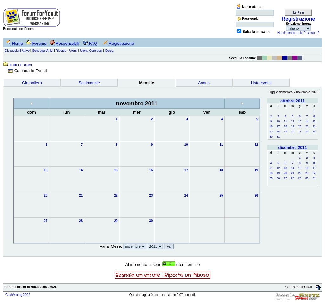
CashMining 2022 (17, 295)
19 (292, 126)
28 (306, 131)
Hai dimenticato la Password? (298, 33)
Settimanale (89, 82)
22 (314, 126)
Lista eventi (261, 82)
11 (285, 121)
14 (306, 121)
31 (278, 136)
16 (270, 126)
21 (306, 126)
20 (299, 126)
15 (314, 121)
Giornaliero (32, 82)
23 (270, 131)
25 (285, 131)
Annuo (204, 82)
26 (292, 131)
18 (285, 126)
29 (314, 131)
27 (299, 131)
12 (292, 121)
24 (278, 131)
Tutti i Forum (20, 65)
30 (270, 136)
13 (299, 121)
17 (278, 126)
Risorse (61, 50)
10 (278, 121)
